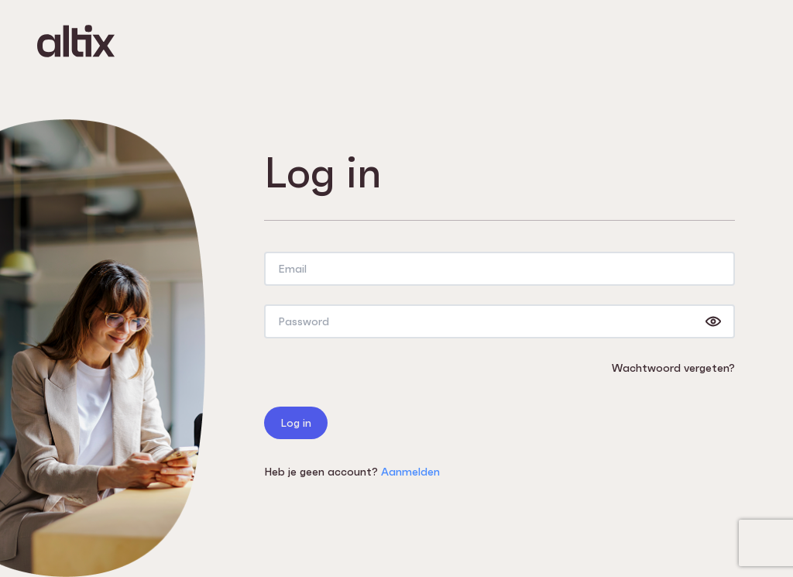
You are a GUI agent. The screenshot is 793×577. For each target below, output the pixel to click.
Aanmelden (410, 472)
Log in (295, 423)
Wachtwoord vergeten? (673, 368)
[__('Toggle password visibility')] (713, 321)
